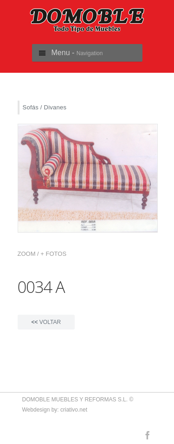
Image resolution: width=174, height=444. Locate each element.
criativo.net (73, 409)
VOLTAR (46, 322)
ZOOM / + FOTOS (42, 253)
